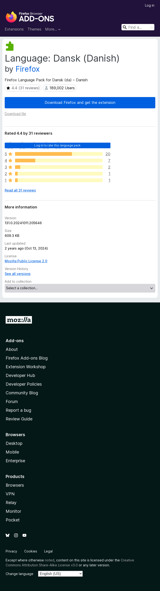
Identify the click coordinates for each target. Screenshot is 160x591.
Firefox (28, 69)
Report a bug (18, 410)
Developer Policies (24, 384)
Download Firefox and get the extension (80, 102)
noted (49, 560)
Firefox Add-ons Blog (27, 358)
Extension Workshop (26, 366)
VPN (10, 493)
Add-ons (15, 340)
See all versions (18, 274)
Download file (15, 114)
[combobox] (137, 27)
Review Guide (19, 418)
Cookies (30, 551)
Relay (11, 502)
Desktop (14, 443)
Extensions (14, 29)
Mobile (12, 452)
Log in (149, 5)
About (12, 349)
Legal (48, 551)
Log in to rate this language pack (57, 145)
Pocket (13, 519)
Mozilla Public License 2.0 (26, 261)
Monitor (13, 511)
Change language (19, 574)
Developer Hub (20, 375)
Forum (12, 401)
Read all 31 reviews (20, 190)
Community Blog (22, 392)
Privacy (11, 551)
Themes (34, 29)
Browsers (15, 485)
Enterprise (15, 460)
